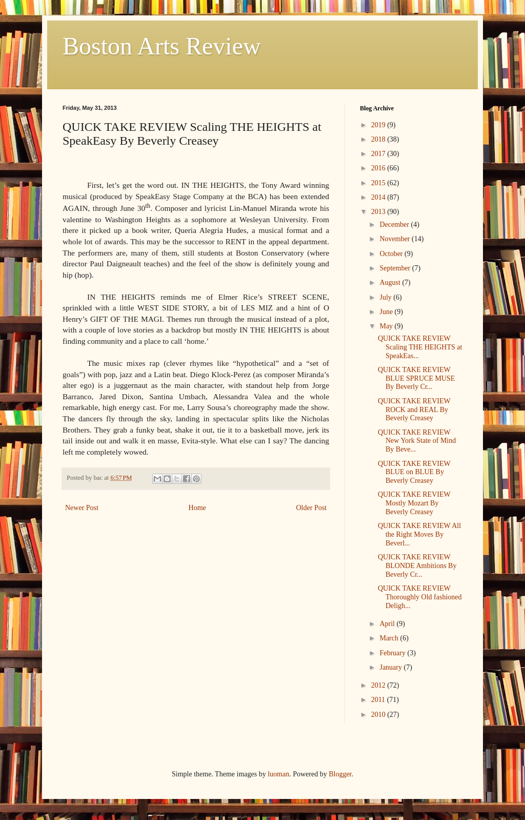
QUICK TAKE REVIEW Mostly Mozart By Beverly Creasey (414, 503)
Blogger (340, 774)
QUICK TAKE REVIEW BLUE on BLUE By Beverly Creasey (414, 472)
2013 (379, 212)
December (395, 224)
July (386, 297)
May (386, 326)
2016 (379, 168)
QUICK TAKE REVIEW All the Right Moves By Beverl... (419, 534)
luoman (278, 774)
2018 (379, 139)
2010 (379, 714)
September (395, 268)
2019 (379, 125)
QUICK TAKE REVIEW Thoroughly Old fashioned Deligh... (420, 597)
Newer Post (81, 508)
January (391, 667)
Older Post (311, 508)
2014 (379, 197)
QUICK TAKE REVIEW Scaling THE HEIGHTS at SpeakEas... (420, 347)
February (393, 653)
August (390, 282)
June (386, 312)
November (395, 239)
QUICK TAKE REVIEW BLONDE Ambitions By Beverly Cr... (417, 565)
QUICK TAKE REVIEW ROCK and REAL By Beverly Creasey (414, 409)
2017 (379, 154)
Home (197, 508)
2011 (379, 700)
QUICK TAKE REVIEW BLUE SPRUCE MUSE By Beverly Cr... (416, 378)
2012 (379, 685)
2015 (379, 183)
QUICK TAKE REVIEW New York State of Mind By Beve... (417, 441)
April (387, 624)
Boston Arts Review (162, 46)
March (389, 638)
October (392, 254)
